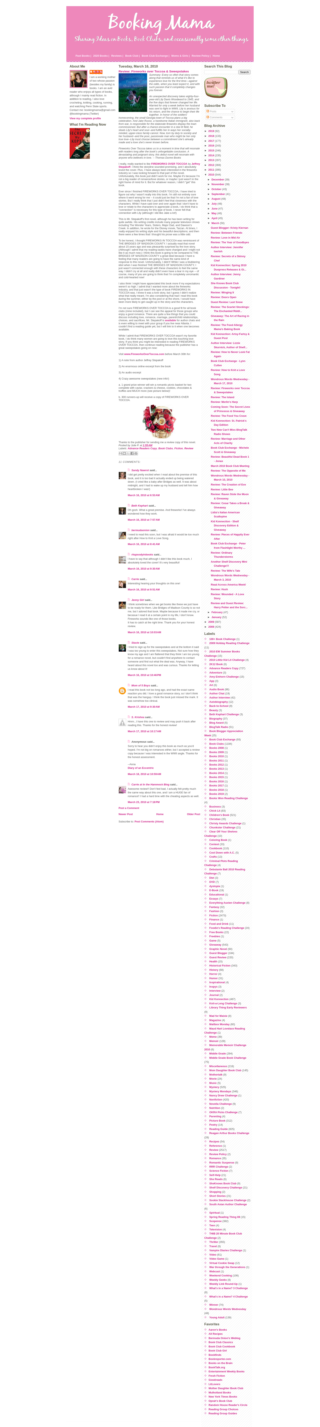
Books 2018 (216, 789)
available (170, 320)
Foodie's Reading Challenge (226, 927)
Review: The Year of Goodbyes (230, 242)
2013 (211, 160)
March (215, 223)
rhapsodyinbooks (142, 554)
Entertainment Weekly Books (226, 1371)
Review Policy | (201, 55)
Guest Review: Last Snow (227, 302)
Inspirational (217, 982)
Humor (213, 978)
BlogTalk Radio (218, 727)
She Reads (216, 1179)
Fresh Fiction (217, 1375)
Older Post (193, 814)
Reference (215, 1145)
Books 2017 (216, 785)
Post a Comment (129, 808)
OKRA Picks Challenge (223, 1112)
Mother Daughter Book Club (226, 1388)
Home (216, 55)
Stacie (135, 642)
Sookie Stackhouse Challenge (228, 1200)
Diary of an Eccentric (141, 767)
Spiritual (214, 1212)
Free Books (216, 932)
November (218, 184)
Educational (216, 894)
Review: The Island (222, 397)
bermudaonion (140, 530)
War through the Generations (227, 1267)
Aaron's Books (218, 1329)
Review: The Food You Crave (229, 415)
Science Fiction (219, 1170)
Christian (215, 819)
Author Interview (219, 697)
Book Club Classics (221, 1342)
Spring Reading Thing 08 (224, 1217)
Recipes (214, 1141)
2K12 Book (216, 664)
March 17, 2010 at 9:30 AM (144, 706)
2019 (211, 131)
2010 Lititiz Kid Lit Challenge (227, 659)
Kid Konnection (219, 999)
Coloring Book (218, 839)
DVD (212, 881)
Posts (211, 111)
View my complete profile (85, 118)
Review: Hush (219, 589)
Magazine (215, 1020)
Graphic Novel (218, 949)
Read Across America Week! (228, 584)
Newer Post (126, 814)
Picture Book (217, 1120)
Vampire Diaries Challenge (225, 1250)
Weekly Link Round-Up (223, 1283)
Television (215, 1229)
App (211, 681)
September (218, 194)
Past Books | (83, 55)
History (213, 969)
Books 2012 (216, 764)
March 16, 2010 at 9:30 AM (144, 568)
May (214, 213)
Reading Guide (218, 1129)
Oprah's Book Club (220, 1400)
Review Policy (218, 1154)
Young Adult (217, 1317)
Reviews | (117, 55)
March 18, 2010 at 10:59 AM (144, 774)
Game (213, 940)
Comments (214, 117)
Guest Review (218, 957)
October (216, 189)
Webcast (214, 1271)
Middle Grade (217, 1053)
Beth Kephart (139, 505)
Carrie (135, 579)
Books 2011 (216, 760)
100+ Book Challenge (222, 639)
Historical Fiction (220, 965)
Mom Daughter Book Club (225, 1070)
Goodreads (215, 1379)
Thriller (213, 1241)
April (214, 218)
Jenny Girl (137, 599)
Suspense (215, 1221)
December (218, 179)
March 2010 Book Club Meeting (230, 465)
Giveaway (215, 944)
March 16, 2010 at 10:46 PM (144, 675)
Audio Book (216, 689)
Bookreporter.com (220, 1359)
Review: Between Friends (226, 232)
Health (213, 961)
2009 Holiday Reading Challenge (229, 643)
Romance (215, 1158)
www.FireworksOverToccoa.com (144, 354)
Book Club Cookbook (222, 1346)
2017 (211, 140)
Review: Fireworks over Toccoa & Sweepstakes (154, 71)
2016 (211, 145)
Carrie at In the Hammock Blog (150, 784)
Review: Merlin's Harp (224, 401)
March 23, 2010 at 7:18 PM (144, 802)
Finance (214, 919)
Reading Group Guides (223, 1413)
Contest (214, 844)
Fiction (178, 448)
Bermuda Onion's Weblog (224, 1338)
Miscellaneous (218, 1066)
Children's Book (219, 815)
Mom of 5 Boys (140, 685)
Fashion (214, 911)
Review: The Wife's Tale (225, 570)
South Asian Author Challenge (228, 1204)
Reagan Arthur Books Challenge (229, 1133)
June (214, 208)
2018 (211, 135)
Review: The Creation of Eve (228, 484)
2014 (211, 155)
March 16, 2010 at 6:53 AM (144, 495)
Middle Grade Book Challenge (227, 1057)
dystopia (214, 886)
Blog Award (216, 722)
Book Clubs (165, 448)
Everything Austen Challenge (227, 902)
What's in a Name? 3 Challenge (228, 1288)
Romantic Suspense (221, 1162)
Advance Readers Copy (142, 448)
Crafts (213, 856)
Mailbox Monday (219, 1024)
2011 (211, 169)
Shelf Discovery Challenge (225, 1187)
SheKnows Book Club (223, 1183)
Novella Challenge (220, 1103)
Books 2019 (216, 793)
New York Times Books (223, 1396)
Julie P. (98, 71)
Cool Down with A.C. (222, 852)
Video (213, 1254)
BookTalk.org (217, 1367)
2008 (211, 626)
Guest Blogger (218, 953)
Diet (211, 877)
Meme (213, 1036)
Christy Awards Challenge (225, 823)
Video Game (216, 1258)
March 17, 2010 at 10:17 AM (144, 731)
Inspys (213, 986)
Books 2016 (216, 781)
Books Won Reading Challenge (228, 798)
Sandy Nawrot (140, 470)
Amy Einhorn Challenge (224, 676)
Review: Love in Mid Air (225, 237)
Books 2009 (216, 752)
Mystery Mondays (220, 1091)
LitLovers (214, 1384)
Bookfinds (215, 1354)
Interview (215, 990)
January (216, 617)
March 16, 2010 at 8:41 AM (144, 544)
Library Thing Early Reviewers (228, 1007)
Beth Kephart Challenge (224, 714)
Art (211, 685)
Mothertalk (216, 1074)
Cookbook (215, 848)
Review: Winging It (222, 292)
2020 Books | (101, 55)
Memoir (214, 1041)
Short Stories (217, 1195)
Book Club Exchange (222, 739)
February (217, 612)
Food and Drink (219, 923)
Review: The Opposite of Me (228, 470)
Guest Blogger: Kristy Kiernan (229, 227)
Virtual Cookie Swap (221, 1263)
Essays (213, 898)
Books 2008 (216, 747)
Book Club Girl (218, 1350)
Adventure (215, 672)
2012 (211, 165)
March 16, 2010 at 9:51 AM (144, 589)
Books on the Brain (220, 1363)
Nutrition (214, 1107)
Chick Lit (214, 810)
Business (215, 806)
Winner (213, 1304)
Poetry (213, 1124)
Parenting (215, 1116)
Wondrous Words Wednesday (227, 1309)
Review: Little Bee (222, 489)
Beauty (213, 710)
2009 (211, 621)
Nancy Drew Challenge (223, 1095)
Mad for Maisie (218, 1015)
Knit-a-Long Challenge (223, 1003)
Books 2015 (216, 777)
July (214, 203)
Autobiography (218, 701)
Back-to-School (219, 705)
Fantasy (214, 907)
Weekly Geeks (218, 1279)
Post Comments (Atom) (148, 821)
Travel (213, 1246)
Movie (213, 1078)
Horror (213, 973)
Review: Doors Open (223, 297)
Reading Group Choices (223, 1409)
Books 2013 (216, 768)
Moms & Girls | (180, 55)
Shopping (215, 1191)
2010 (211, 174)
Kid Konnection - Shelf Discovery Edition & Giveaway (225, 525)
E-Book (214, 890)
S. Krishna (137, 717)
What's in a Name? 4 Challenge (228, 1296)
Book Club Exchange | (155, 55)
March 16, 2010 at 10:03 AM (144, 632)
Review (188, 448)
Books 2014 (216, 773)
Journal (214, 995)
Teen (212, 1225)
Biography (215, 718)
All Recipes (216, 1333)
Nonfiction (215, 1099)
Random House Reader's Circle (228, 1405)
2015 (211, 150)
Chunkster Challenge (222, 827)
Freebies (214, 936)
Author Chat (216, 693)
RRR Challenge (218, 1166)
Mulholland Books (220, 1392)
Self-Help (215, 1175)
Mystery (214, 1087)
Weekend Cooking (220, 1275)
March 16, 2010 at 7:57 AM (144, 519)
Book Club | (132, 55)
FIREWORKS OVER (169, 163)
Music (213, 1083)
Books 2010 (216, 756)
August (216, 198)
